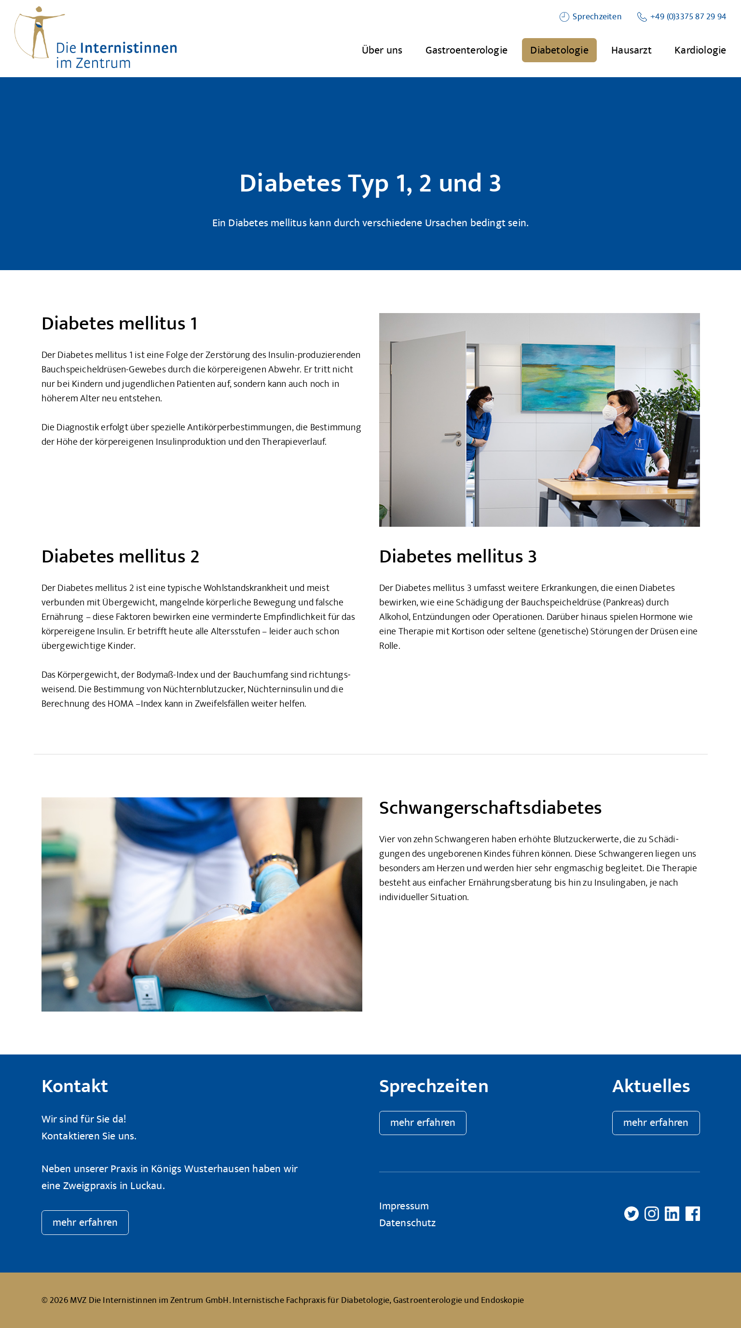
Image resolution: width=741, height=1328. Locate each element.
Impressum (404, 1206)
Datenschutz (407, 1223)
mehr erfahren (85, 1223)
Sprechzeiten (597, 17)
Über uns (382, 50)
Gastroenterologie (466, 50)
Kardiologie (700, 50)
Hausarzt (631, 50)
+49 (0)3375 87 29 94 (688, 17)
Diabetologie (559, 50)
